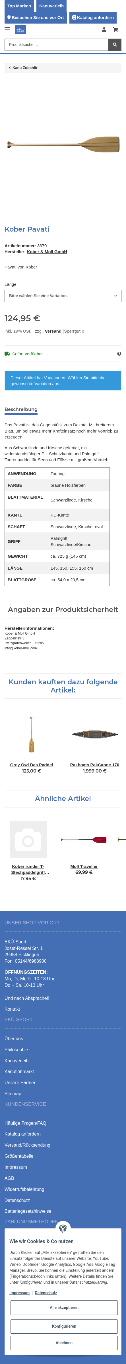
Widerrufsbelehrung (24, 1189)
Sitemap (13, 1093)
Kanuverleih (51, 5)
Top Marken (19, 5)
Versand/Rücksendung (27, 1145)
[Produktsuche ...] (57, 45)
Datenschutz (46, 1292)
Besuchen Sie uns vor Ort (38, 17)
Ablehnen (64, 1342)
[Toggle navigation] (7, 27)
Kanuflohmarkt (19, 1071)
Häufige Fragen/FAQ (25, 1123)
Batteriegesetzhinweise (28, 1211)
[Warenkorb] (115, 29)
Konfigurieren (64, 1326)
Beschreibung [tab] (21, 409)
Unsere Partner (20, 1082)
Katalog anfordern (95, 17)
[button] (104, 29)
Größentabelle (19, 1156)
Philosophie (16, 1049)
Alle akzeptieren (64, 1307)
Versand (54, 331)
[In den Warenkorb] (9, 83)
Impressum (19, 1292)
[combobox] (63, 296)
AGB (9, 1178)
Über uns (14, 1038)
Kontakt (12, 1009)
